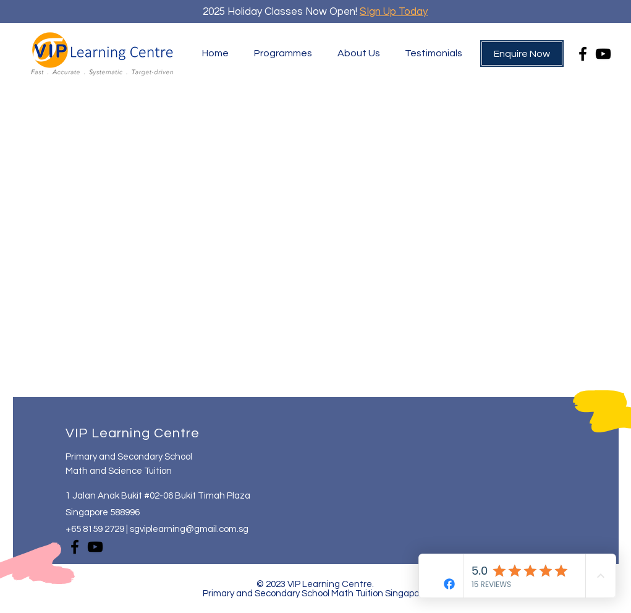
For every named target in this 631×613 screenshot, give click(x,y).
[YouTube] (603, 54)
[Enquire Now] (522, 53)
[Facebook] (583, 54)
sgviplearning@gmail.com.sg (189, 529)
